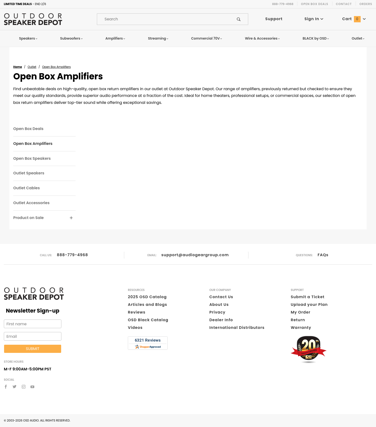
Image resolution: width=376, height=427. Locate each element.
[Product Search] (163, 19)
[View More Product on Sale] (71, 218)
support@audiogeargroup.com (195, 255)
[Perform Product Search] (238, 19)
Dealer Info (221, 320)
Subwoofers (71, 38)
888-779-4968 (72, 255)
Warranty (301, 327)
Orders (365, 4)
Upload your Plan (309, 304)
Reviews (136, 312)
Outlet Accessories (31, 203)
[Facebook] (6, 387)
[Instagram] (24, 387)
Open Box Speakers (32, 158)
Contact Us (221, 297)
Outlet (358, 38)
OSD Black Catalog (148, 320)
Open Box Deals (314, 4)
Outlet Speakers (28, 173)
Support (273, 19)
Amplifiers (116, 38)
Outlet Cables (26, 188)
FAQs (323, 255)
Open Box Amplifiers (33, 143)
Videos (135, 327)
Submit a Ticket (307, 297)
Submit (32, 348)
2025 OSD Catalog (147, 297)
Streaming (158, 38)
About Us (219, 304)
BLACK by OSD (316, 38)
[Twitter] (14, 387)
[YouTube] (32, 387)
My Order (300, 312)
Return (298, 320)
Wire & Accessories (262, 38)
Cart (354, 19)
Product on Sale (28, 217)
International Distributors (236, 327)
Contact (344, 4)
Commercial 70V (206, 38)
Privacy (217, 312)
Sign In (314, 19)
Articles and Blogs (147, 304)
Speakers (28, 38)
